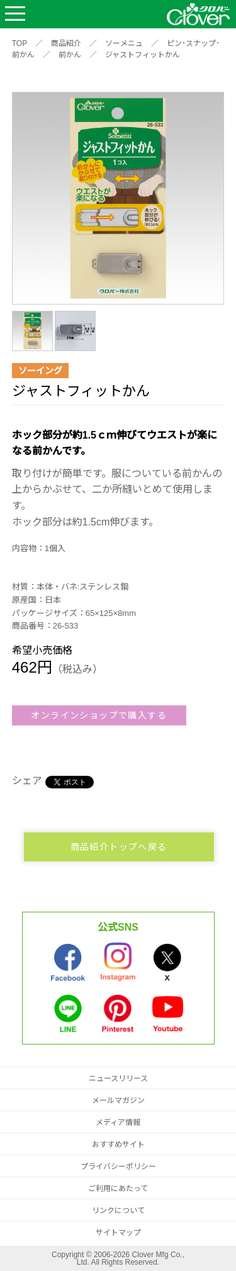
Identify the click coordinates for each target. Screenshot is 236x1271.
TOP (19, 43)
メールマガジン (118, 1100)
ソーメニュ (124, 43)
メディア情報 (118, 1122)
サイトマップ (118, 1232)
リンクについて (118, 1210)
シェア (27, 780)
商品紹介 (66, 43)
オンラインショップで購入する (99, 715)
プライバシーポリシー (118, 1166)
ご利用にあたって (118, 1188)
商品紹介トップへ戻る (118, 847)
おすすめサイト (118, 1144)
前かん (70, 54)
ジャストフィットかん (142, 54)
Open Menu (15, 14)
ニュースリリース (118, 1078)
